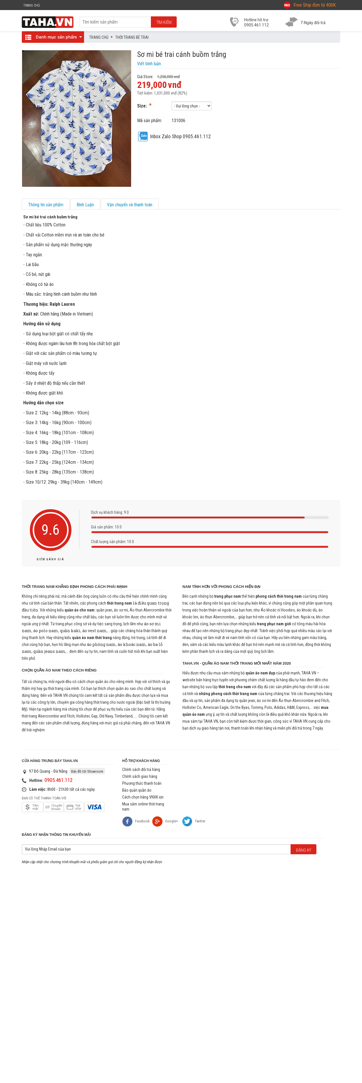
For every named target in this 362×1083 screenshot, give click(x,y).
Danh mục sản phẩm (52, 37)
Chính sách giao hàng (139, 776)
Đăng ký (303, 850)
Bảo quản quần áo (136, 790)
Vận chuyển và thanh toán (129, 204)
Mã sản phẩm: (149, 120)
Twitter (200, 821)
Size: (142, 106)
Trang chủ (98, 37)
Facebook (136, 821)
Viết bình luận (149, 63)
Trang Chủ (31, 5)
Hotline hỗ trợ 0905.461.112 (256, 22)
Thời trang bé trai (132, 37)
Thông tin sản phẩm (45, 204)
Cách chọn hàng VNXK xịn (143, 797)
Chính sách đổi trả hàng (141, 769)
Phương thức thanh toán (141, 783)
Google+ (165, 821)
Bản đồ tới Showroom (87, 771)
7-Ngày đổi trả (313, 22)
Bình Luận (85, 204)
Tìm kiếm (164, 22)
